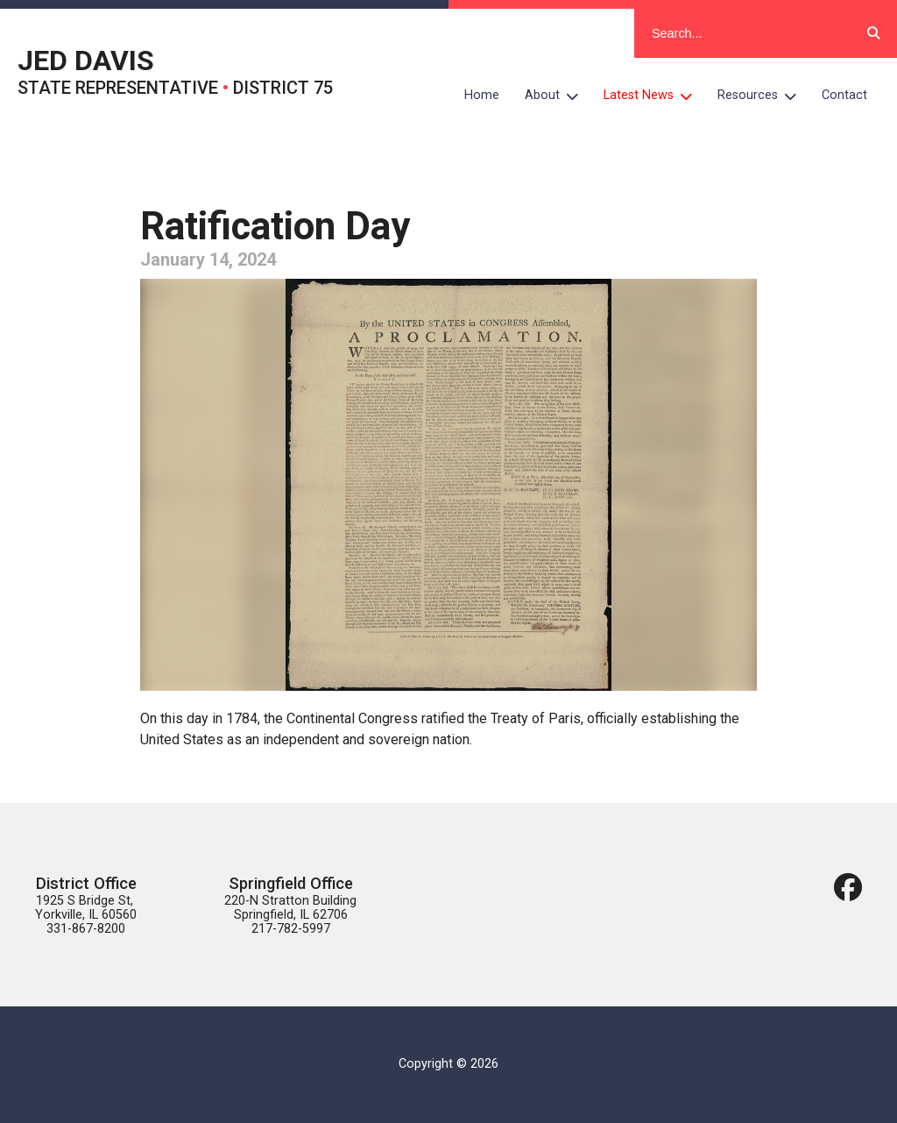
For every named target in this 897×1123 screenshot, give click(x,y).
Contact (844, 95)
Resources (763, 95)
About (558, 95)
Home (481, 95)
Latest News (654, 95)
